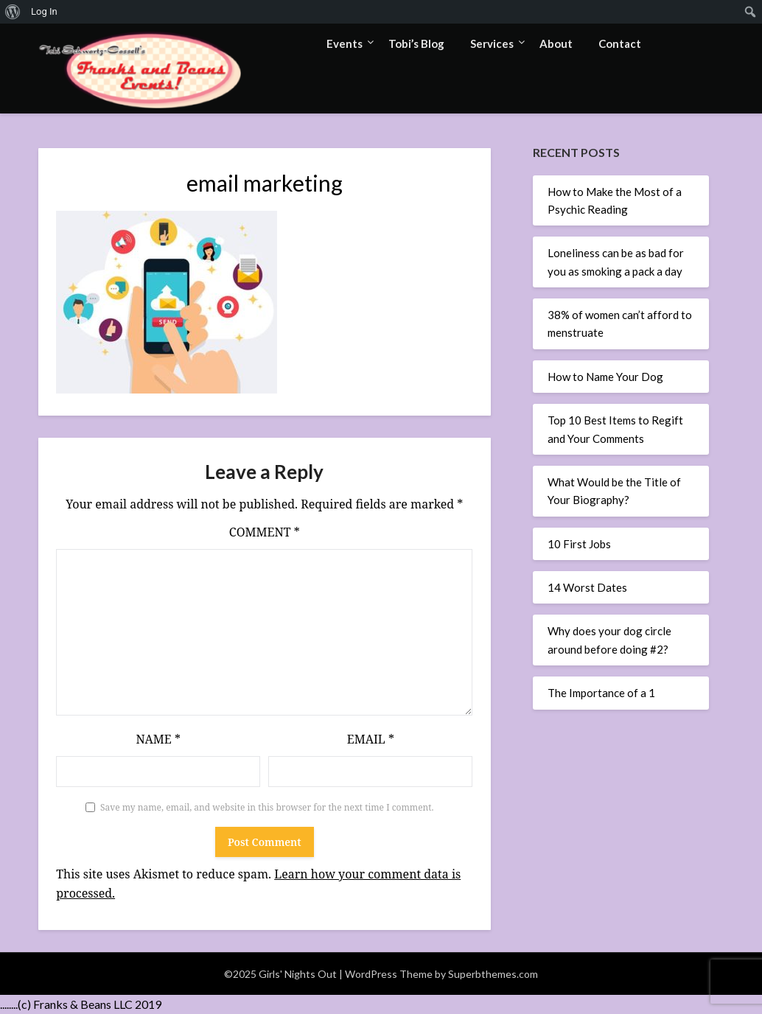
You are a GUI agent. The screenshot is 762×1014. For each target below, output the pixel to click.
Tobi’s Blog (416, 43)
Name (158, 739)
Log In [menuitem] (44, 11)
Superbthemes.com (493, 974)
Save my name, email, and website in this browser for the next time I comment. (267, 807)
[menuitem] (13, 12)
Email (370, 739)
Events (344, 43)
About (556, 43)
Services (492, 43)
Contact (619, 43)
